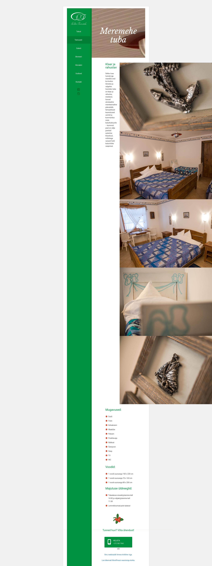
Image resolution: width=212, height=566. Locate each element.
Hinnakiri (78, 65)
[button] (118, 542)
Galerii (78, 48)
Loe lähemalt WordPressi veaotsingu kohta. (118, 560)
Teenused (79, 40)
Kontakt (79, 82)
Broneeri (78, 57)
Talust (78, 31)
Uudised (79, 73)
